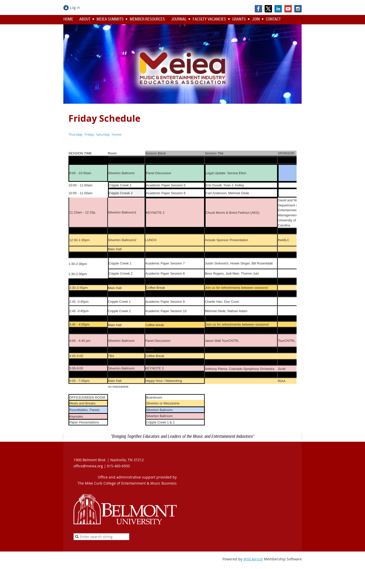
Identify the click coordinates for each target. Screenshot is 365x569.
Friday (89, 134)
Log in (75, 7)
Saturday (103, 134)
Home (116, 134)
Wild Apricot (253, 559)
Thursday (75, 134)
